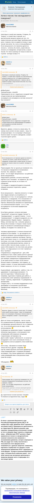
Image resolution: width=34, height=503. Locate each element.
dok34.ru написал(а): (7, 114)
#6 (32, 373)
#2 (32, 68)
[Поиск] (32, 2)
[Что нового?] (28, 2)
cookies (14, 484)
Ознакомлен (17, 497)
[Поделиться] (30, 31)
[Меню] (2, 2)
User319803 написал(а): (8, 72)
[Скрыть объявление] (31, 7)
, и (11, 292)
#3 (32, 111)
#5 (32, 304)
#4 (32, 151)
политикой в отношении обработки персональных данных (16, 492)
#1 (32, 31)
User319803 (5, 20)
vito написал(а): (6, 376)
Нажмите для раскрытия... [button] (17, 87)
